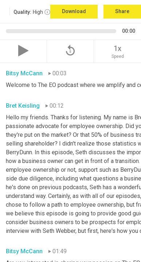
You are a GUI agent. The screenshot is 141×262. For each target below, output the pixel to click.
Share (122, 11)
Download (74, 11)
